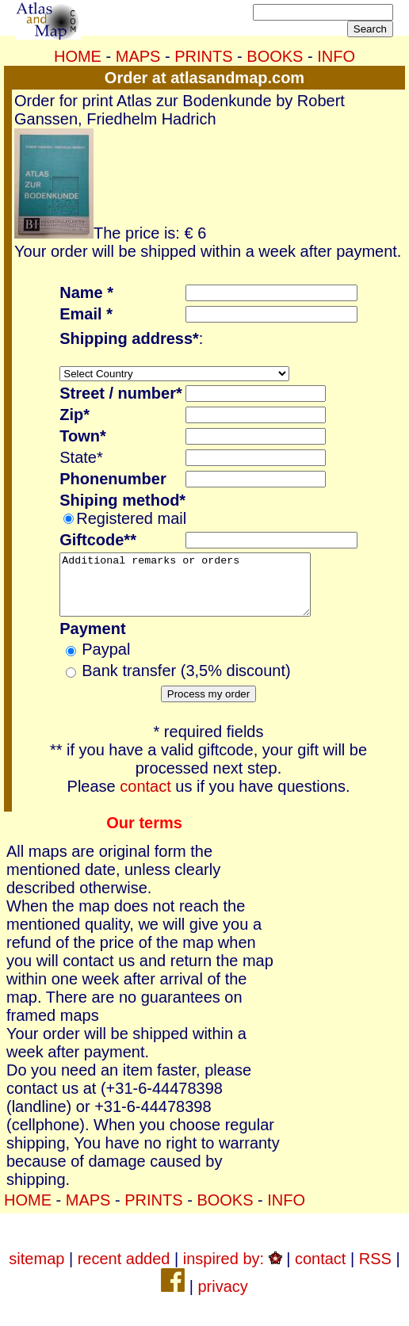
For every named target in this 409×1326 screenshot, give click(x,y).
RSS (375, 1270)
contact (145, 798)
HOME (77, 56)
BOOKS (275, 56)
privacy (222, 1298)
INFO (336, 56)
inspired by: (232, 1270)
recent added (124, 1270)
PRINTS (203, 56)
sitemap (36, 1270)
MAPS (138, 56)
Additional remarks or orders (199, 590)
